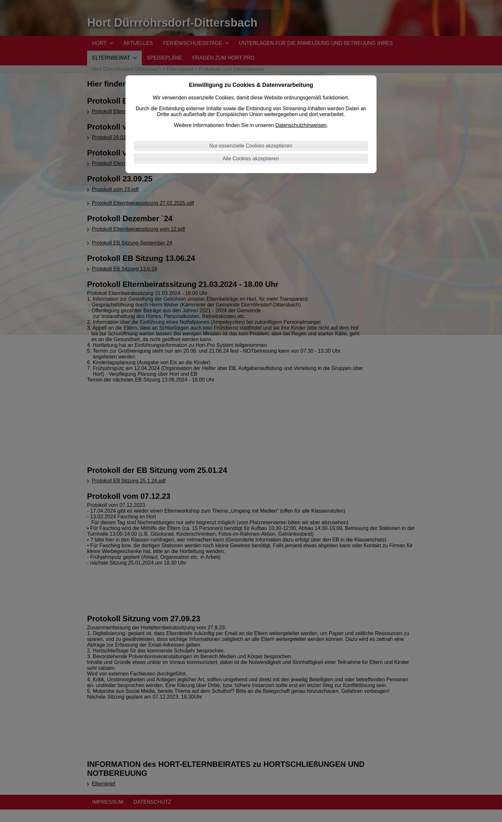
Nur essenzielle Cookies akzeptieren (250, 145)
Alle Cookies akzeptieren (251, 158)
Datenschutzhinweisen (301, 125)
